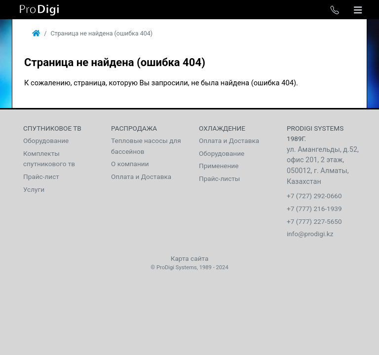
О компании (130, 164)
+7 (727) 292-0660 (314, 196)
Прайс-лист (41, 176)
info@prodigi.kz (310, 234)
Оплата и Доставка (141, 176)
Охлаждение (222, 128)
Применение (218, 166)
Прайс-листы (219, 178)
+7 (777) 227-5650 (314, 221)
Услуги (33, 189)
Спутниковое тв (52, 128)
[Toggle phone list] (334, 9)
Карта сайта (190, 258)
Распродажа (134, 128)
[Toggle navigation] (357, 9)
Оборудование (46, 140)
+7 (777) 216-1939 (314, 209)
